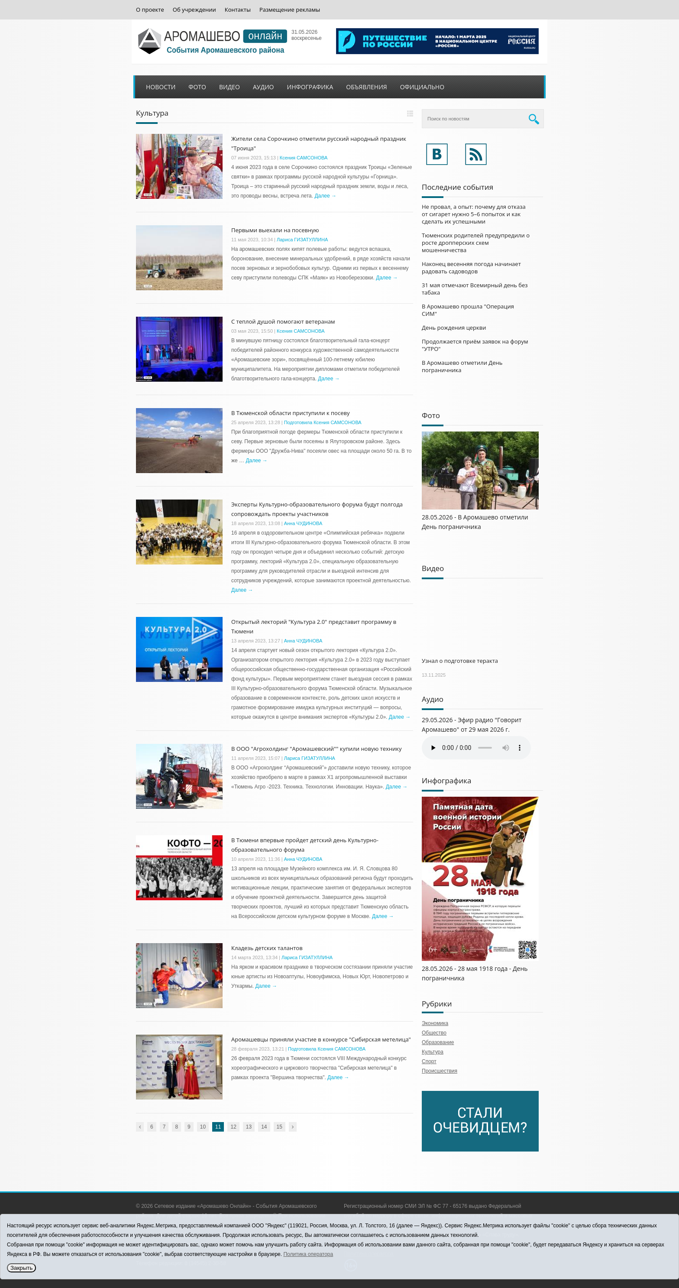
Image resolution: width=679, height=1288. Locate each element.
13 (249, 1127)
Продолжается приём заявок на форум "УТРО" (475, 345)
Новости (160, 87)
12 (233, 1127)
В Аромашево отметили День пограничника (462, 366)
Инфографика (310, 87)
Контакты (238, 9)
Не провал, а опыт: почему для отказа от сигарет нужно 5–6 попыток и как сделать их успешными (474, 214)
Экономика (435, 1023)
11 (218, 1127)
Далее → (325, 196)
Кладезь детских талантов (267, 948)
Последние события (457, 187)
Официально (422, 87)
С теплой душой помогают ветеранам (283, 321)
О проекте (150, 9)
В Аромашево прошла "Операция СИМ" (468, 310)
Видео (229, 87)
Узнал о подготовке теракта (460, 661)
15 (279, 1127)
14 (264, 1127)
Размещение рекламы (289, 9)
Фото (197, 87)
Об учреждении (194, 9)
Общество (434, 1033)
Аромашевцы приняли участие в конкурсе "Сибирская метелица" (321, 1039)
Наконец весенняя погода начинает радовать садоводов (471, 267)
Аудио (263, 87)
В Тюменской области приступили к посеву (290, 413)
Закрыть (21, 1268)
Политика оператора (308, 1254)
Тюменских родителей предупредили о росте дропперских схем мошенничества (476, 242)
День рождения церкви (454, 327)
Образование (438, 1042)
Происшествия (439, 1071)
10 (203, 1127)
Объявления (366, 87)
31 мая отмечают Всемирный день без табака (475, 288)
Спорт (429, 1061)
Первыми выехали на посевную (275, 230)
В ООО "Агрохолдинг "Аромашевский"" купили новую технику (316, 749)
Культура (432, 1052)
